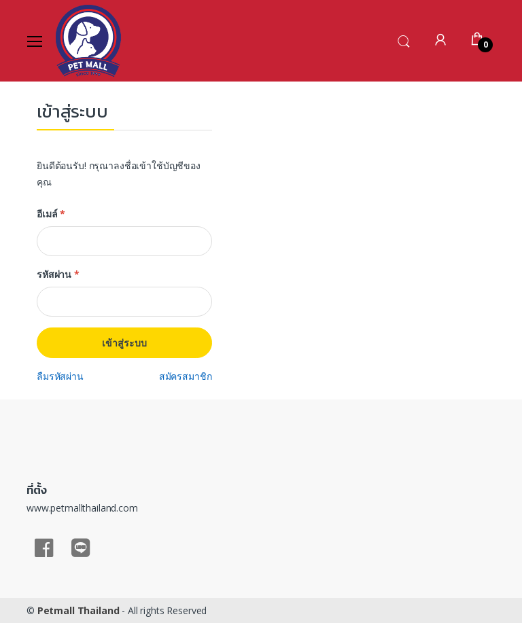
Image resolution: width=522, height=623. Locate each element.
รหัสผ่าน (58, 274)
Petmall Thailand (78, 610)
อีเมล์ (51, 213)
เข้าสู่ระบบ (124, 342)
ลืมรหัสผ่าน (60, 376)
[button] (403, 39)
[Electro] (88, 41)
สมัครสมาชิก (185, 376)
